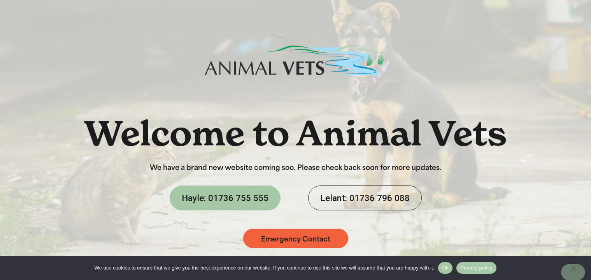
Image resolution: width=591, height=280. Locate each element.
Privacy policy (476, 268)
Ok (445, 268)
